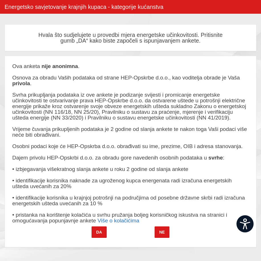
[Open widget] (245, 223)
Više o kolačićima (118, 221)
